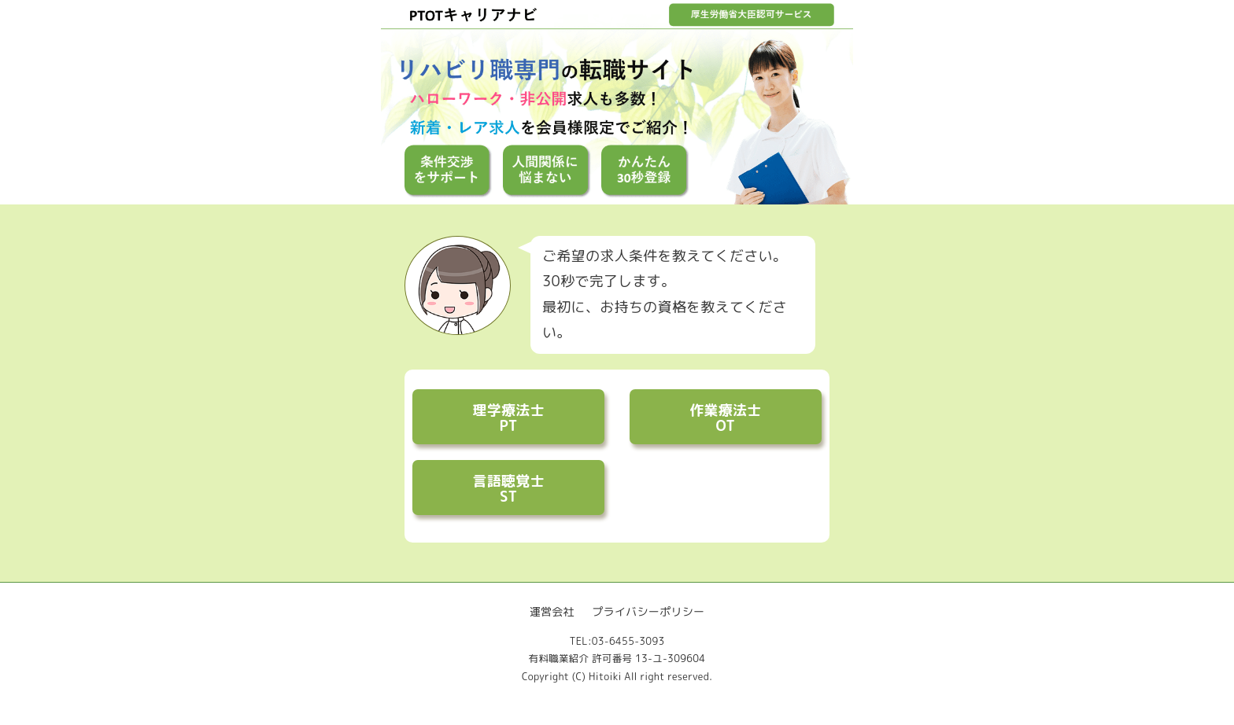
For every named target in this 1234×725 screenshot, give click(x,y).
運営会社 (552, 611)
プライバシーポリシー (648, 611)
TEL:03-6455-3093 (616, 641)
